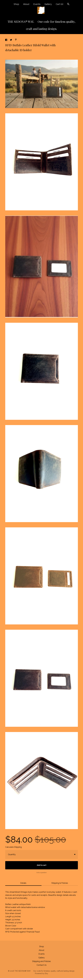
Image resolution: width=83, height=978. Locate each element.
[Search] (68, 4)
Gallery (48, 4)
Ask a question (41, 872)
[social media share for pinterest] (16, 40)
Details (23, 883)
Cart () (59, 4)
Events (36, 4)
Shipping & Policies (59, 883)
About (26, 4)
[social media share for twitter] (11, 40)
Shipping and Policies (41, 961)
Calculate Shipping (13, 847)
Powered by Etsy (41, 973)
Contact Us (42, 965)
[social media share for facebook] (6, 40)
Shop (16, 4)
